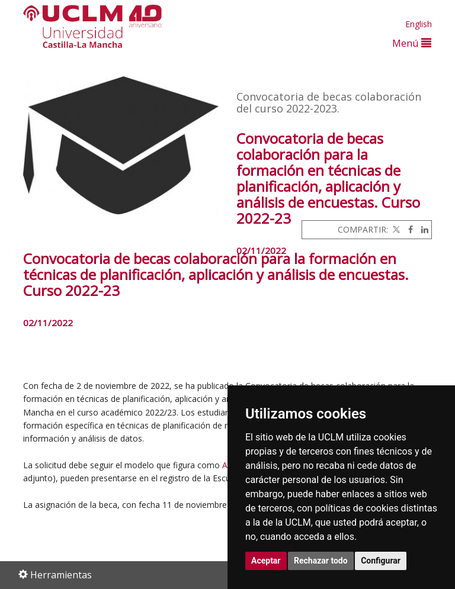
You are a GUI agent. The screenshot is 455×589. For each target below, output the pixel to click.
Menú (411, 43)
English (418, 24)
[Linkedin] (421, 229)
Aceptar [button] (266, 560)
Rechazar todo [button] (321, 560)
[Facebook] (407, 229)
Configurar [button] (380, 560)
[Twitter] (395, 229)
